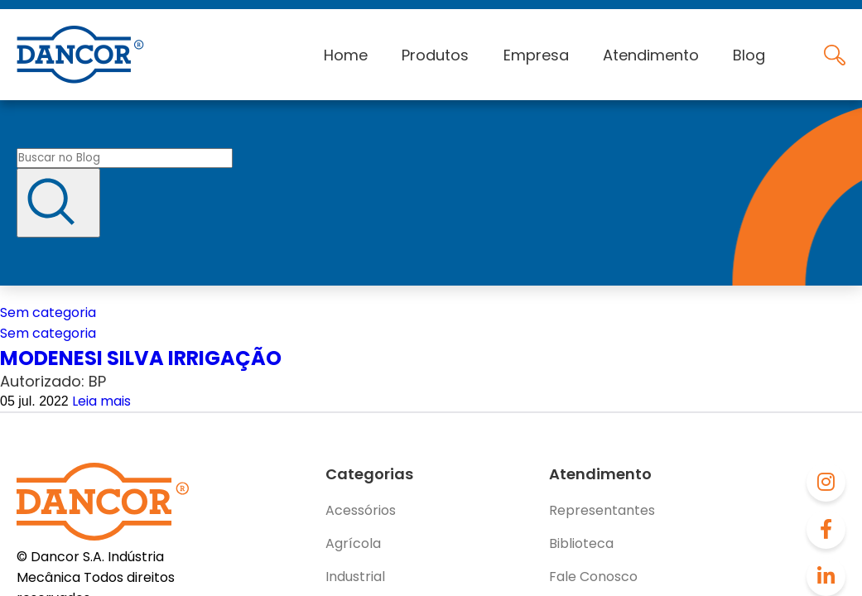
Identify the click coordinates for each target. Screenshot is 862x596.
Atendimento (651, 55)
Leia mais (101, 401)
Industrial (355, 576)
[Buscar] (58, 203)
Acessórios (360, 510)
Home (346, 55)
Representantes (602, 510)
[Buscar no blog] (125, 158)
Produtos (435, 55)
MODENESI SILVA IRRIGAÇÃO (141, 358)
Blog (749, 55)
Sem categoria (48, 312)
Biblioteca (581, 543)
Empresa (536, 55)
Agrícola (353, 543)
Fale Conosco (593, 576)
